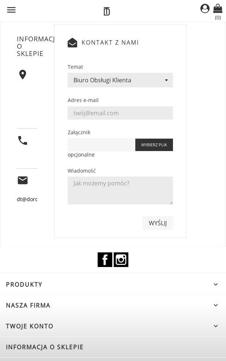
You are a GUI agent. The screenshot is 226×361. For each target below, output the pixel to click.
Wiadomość (82, 170)
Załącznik (79, 132)
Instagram (121, 259)
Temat (75, 66)
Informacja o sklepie (45, 347)
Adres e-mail (83, 100)
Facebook (105, 259)
